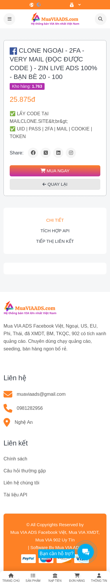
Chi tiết (55, 220)
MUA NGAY (55, 170)
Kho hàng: (27, 86)
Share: (16, 152)
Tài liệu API (15, 494)
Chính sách (15, 458)
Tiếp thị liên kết (55, 241)
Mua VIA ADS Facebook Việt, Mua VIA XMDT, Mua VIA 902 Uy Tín (55, 536)
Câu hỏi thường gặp (25, 470)
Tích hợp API (55, 230)
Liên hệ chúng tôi (21, 482)
